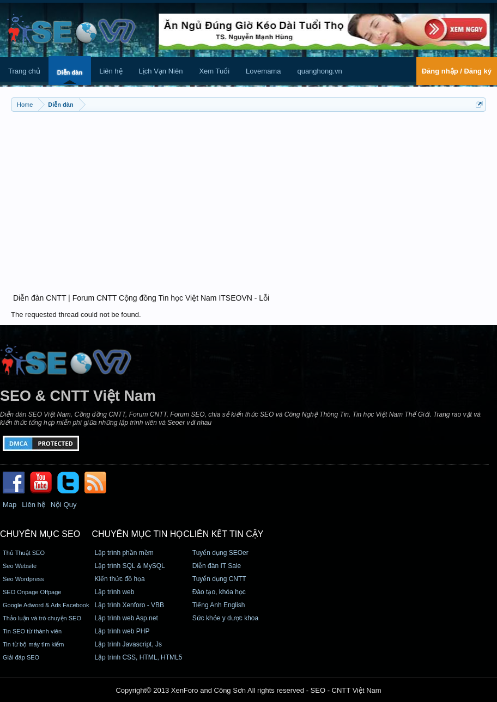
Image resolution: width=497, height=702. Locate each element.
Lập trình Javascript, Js (128, 644)
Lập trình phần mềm (123, 553)
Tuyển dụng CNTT (219, 579)
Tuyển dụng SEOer (220, 553)
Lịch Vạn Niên (161, 71)
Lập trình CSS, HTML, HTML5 (138, 657)
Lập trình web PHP (121, 631)
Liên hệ (110, 71)
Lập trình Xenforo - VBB (129, 605)
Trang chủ (24, 71)
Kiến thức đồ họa (119, 579)
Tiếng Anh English (218, 605)
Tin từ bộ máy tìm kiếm (33, 644)
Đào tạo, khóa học (219, 592)
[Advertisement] (248, 196)
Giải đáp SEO (21, 657)
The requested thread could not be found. (76, 314)
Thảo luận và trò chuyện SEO (42, 618)
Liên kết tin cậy (227, 534)
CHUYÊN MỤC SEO (40, 534)
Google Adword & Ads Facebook (46, 605)
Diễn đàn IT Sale (216, 566)
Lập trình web (114, 592)
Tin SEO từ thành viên (32, 631)
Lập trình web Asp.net (125, 618)
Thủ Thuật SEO (24, 553)
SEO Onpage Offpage (32, 592)
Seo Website (20, 566)
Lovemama (263, 71)
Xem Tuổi (214, 71)
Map (9, 504)
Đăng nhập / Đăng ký (457, 71)
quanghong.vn (319, 71)
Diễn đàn (69, 72)
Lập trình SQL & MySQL (129, 566)
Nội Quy (64, 504)
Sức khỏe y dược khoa (225, 618)
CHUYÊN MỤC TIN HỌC (140, 534)
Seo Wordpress (23, 579)
